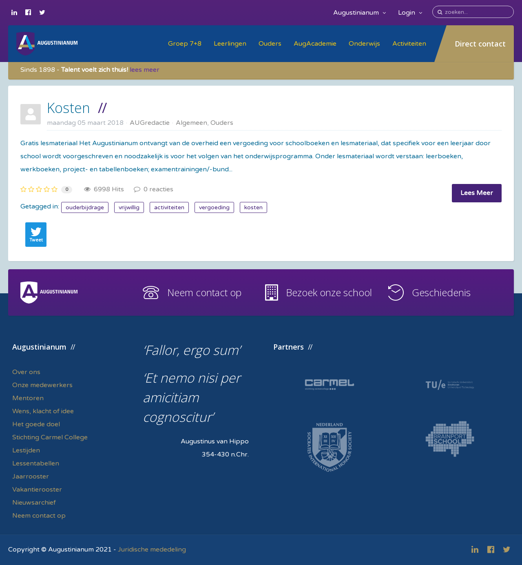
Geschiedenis (441, 292)
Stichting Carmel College (50, 437)
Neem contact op (204, 292)
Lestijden (26, 450)
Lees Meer (476, 193)
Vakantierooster (37, 489)
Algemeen (191, 123)
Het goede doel (36, 424)
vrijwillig (129, 207)
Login (410, 13)
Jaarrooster (30, 476)
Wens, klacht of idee (43, 411)
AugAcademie (315, 44)
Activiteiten (409, 44)
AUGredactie (150, 123)
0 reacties (153, 189)
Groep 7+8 (184, 44)
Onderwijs (364, 44)
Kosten (68, 107)
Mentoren (28, 398)
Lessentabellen (35, 463)
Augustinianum (359, 13)
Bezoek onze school (329, 292)
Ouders (270, 44)
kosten (253, 207)
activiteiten (169, 207)
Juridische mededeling (152, 549)
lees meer (144, 70)
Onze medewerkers (42, 385)
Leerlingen (230, 44)
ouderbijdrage (85, 207)
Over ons (26, 372)
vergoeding (214, 207)
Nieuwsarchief (34, 503)
